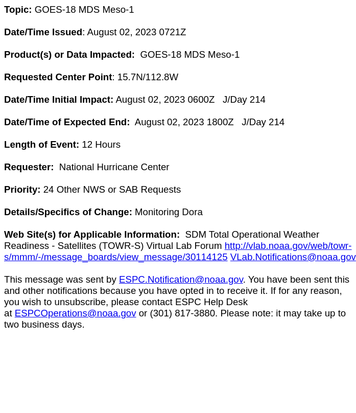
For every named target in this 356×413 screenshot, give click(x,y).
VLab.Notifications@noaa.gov (293, 256)
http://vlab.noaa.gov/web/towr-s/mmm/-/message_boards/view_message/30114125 (178, 251)
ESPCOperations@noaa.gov (75, 313)
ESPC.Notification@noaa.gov (181, 279)
